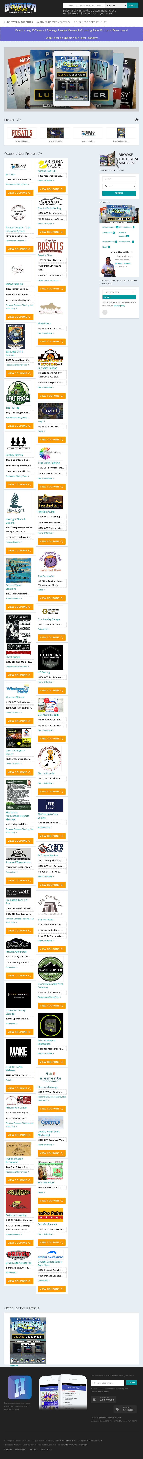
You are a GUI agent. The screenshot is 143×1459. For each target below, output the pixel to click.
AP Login (33, 1449)
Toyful (41, 421)
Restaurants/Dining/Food (18, 184)
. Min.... (50, 528)
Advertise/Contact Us (53, 22)
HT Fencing (44, 672)
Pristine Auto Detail (16, 951)
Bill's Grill (10, 174)
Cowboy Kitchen (14, 455)
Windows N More (15, 697)
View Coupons (19, 193)
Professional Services (16, 241)
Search (132, 5)
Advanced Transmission (18, 862)
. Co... (19, 465)
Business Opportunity (90, 22)
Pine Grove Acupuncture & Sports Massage (17, 816)
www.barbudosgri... (121, 141)
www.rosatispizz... (22, 141)
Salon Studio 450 (14, 283)
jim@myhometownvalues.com (108, 1417)
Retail (42, 431)
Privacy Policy (46, 1449)
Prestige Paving (46, 511)
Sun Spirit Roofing (47, 367)
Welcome (8, 1449)
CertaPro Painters (47, 1224)
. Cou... (18, 471)
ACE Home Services (48, 855)
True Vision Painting (49, 462)
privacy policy (119, 306)
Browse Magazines (18, 22)
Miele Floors (44, 323)
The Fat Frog (12, 407)
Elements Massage (48, 1087)
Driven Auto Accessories (18, 1262)
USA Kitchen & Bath (48, 714)
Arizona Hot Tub (47, 170)
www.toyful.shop (55, 141)
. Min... (19, 537)
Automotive (44, 629)
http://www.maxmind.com (76, 1445)
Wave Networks (66, 1441)
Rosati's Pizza (45, 255)
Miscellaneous (45, 827)
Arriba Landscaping (16, 1215)
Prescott (28, 1342)
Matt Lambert (122, 263)
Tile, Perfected (45, 919)
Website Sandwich (94, 1441)
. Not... (19, 179)
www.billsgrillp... (88, 141)
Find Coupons (20, 1449)
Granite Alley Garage (49, 619)
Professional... (126, 242)
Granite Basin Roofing (49, 208)
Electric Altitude (46, 773)
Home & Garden (46, 181)
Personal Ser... (126, 227)
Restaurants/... (110, 227)
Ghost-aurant (13, 657)
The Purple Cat (46, 576)
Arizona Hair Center (16, 1107)
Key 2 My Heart (46, 1182)
